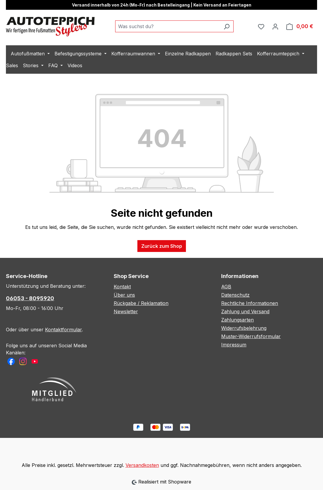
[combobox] (167, 26)
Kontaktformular (63, 329)
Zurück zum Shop (161, 246)
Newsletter (126, 311)
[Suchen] (227, 26)
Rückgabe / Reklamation (141, 303)
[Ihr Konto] (275, 26)
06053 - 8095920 (30, 298)
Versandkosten (142, 465)
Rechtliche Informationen (249, 303)
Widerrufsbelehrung (243, 328)
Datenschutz (235, 295)
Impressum (233, 345)
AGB (226, 287)
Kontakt (122, 287)
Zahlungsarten (237, 320)
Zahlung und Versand (245, 311)
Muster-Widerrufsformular (251, 336)
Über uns (124, 295)
